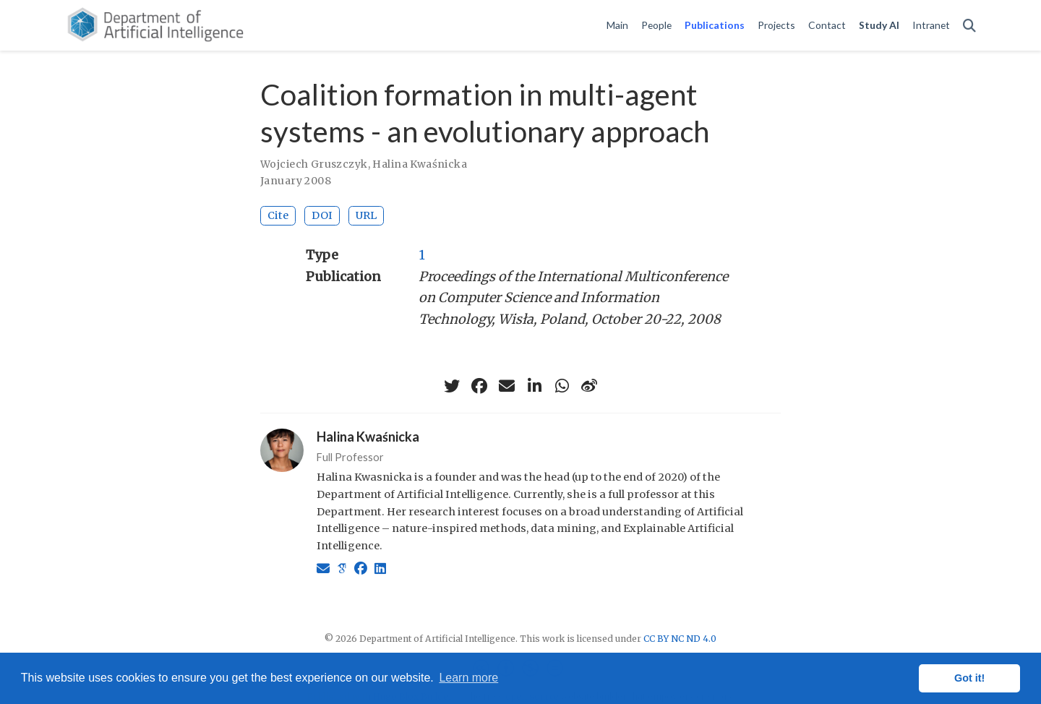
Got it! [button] (969, 678)
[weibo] (589, 386)
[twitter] (452, 386)
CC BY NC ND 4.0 (679, 638)
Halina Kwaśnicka (419, 164)
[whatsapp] (562, 386)
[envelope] (507, 386)
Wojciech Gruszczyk (314, 164)
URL (366, 215)
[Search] (969, 25)
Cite (277, 215)
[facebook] (479, 386)
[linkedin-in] (534, 386)
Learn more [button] (468, 677)
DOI (322, 215)
